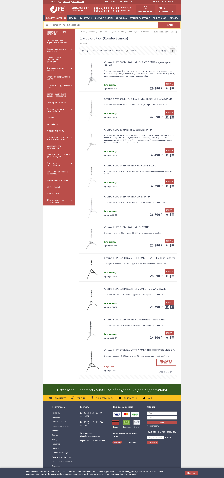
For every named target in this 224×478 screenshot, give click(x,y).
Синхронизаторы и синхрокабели (55, 110)
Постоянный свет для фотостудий (56, 33)
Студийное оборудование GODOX (58, 78)
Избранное (111, 2)
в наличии (131, 51)
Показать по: (161, 51)
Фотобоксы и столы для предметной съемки (57, 139)
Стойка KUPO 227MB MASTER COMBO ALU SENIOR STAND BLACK (139, 350)
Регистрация (167, 2)
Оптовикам (121, 18)
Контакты (173, 18)
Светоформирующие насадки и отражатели (57, 95)
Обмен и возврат (59, 422)
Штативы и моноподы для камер (56, 69)
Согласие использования (62, 462)
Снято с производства (61, 453)
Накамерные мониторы (57, 180)
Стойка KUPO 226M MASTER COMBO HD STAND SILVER (134, 319)
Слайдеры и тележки (56, 103)
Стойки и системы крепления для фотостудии (55, 60)
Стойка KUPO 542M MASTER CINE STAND (127, 196)
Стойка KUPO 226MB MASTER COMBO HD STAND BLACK (135, 289)
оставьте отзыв (131, 442)
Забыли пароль (153, 426)
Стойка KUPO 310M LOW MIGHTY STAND (126, 227)
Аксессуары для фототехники (54, 147)
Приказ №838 (159, 18)
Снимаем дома (53, 187)
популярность (106, 51)
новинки (119, 51)
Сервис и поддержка (140, 18)
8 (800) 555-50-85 (106, 8)
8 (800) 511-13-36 (106, 10)
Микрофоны (52, 124)
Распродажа (86, 18)
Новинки (72, 18)
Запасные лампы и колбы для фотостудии (58, 156)
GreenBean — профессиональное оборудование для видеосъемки (112, 390)
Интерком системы (55, 131)
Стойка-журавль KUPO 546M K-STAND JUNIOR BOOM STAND (138, 99)
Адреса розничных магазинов (92, 441)
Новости (55, 431)
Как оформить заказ (60, 426)
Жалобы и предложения (90, 436)
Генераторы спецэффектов (53, 164)
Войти (156, 2)
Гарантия (56, 444)
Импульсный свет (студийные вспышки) (57, 42)
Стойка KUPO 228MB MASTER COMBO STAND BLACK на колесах (139, 258)
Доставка (56, 417)
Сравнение (126, 2)
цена (85, 51)
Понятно (191, 473)
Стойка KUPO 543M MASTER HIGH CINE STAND (130, 165)
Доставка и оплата (104, 18)
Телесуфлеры (53, 194)
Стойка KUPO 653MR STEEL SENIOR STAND (128, 130)
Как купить (56, 440)
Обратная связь (86, 433)
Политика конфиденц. (61, 457)
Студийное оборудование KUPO (58, 87)
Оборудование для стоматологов (55, 201)
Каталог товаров (56, 18)
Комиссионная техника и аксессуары (58, 173)
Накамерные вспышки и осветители (58, 50)
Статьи (55, 435)
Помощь (55, 448)
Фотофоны (51, 118)
